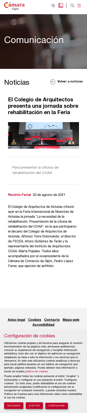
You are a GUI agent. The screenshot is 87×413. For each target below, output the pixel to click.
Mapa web (71, 320)
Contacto (52, 320)
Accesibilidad (43, 325)
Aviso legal (16, 320)
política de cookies (36, 371)
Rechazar (13, 405)
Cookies (34, 320)
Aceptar (34, 405)
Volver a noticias (70, 81)
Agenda (60, 5)
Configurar (56, 406)
